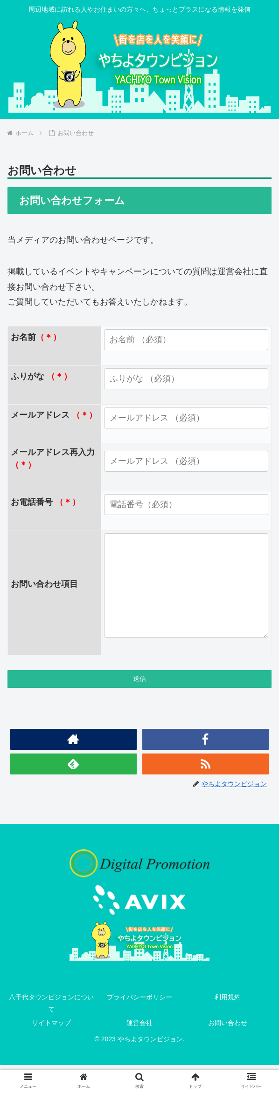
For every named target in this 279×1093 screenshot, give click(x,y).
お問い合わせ (227, 1050)
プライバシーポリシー (139, 1025)
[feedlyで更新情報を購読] (73, 791)
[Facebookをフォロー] (205, 766)
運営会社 (139, 1050)
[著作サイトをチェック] (73, 766)
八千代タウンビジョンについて (51, 1030)
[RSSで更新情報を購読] (205, 791)
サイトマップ (51, 1050)
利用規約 (228, 1025)
